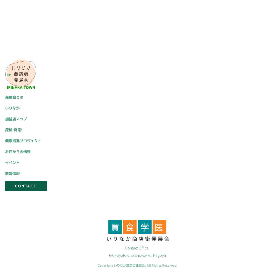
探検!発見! (13, 129)
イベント (12, 162)
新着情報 (12, 173)
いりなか (12, 108)
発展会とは (14, 97)
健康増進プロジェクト (23, 140)
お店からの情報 (18, 151)
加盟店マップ (16, 118)
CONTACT (26, 185)
